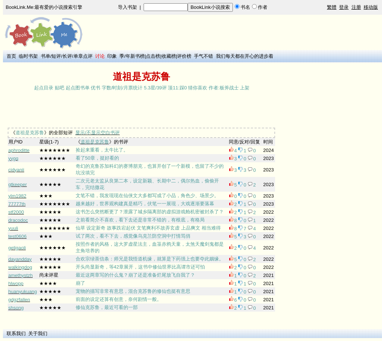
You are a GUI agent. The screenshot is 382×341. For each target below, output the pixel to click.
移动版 (371, 7)
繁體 (331, 7)
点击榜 (153, 56)
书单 (45, 56)
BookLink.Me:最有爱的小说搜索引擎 (44, 7)
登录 (344, 7)
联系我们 (16, 333)
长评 (67, 56)
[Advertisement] (139, 110)
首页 (11, 56)
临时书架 (28, 56)
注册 (356, 7)
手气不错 (203, 56)
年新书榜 (135, 56)
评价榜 (184, 56)
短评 (56, 56)
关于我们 (37, 333)
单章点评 (83, 56)
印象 (112, 56)
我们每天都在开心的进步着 (244, 56)
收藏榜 (169, 56)
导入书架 (127, 7)
